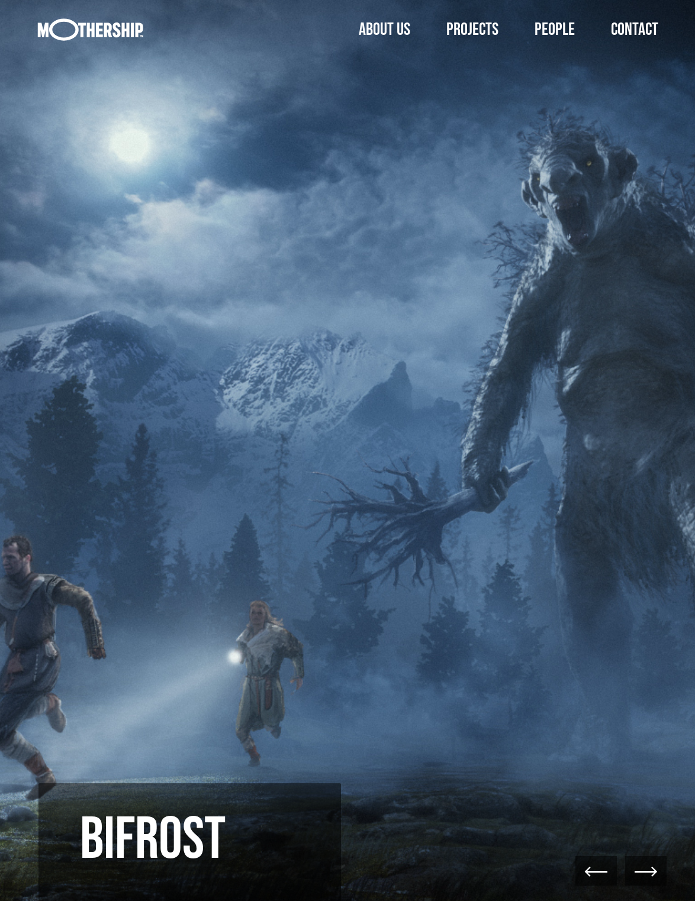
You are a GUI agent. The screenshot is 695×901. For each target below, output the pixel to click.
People (555, 29)
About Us (384, 29)
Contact (634, 29)
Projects (472, 29)
